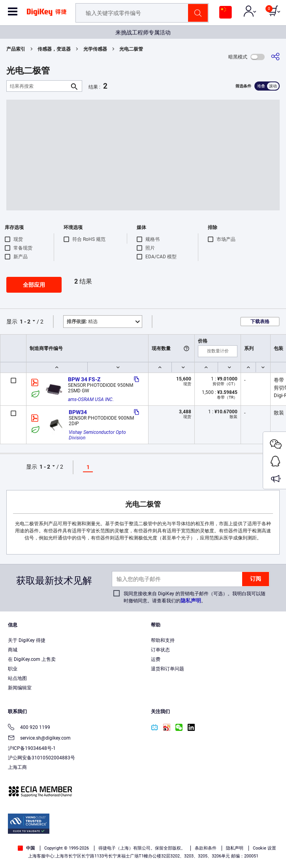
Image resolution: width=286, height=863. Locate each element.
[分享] (275, 57)
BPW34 (78, 412)
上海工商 (17, 767)
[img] (46, 15)
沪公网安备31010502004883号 (41, 758)
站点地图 (17, 678)
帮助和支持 (163, 640)
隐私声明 (191, 601)
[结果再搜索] (38, 86)
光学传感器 (95, 49)
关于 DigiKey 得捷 (26, 640)
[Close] (273, 819)
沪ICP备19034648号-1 (32, 748)
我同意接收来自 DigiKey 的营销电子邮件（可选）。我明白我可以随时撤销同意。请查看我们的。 (194, 597)
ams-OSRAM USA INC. (91, 399)
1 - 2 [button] (25, 321)
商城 (12, 650)
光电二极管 (131, 49)
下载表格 (259, 321)
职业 (12, 669)
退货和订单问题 (167, 669)
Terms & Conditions (165, 834)
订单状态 (160, 650)
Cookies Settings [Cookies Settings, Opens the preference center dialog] (140, 850)
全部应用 (34, 285)
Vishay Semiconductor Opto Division (98, 435)
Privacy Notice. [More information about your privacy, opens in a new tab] (214, 834)
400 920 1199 (29, 728)
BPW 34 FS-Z (84, 379)
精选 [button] (82, 321)
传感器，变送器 (54, 49)
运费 (155, 659)
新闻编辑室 (20, 688)
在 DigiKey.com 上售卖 (32, 659)
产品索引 (15, 49)
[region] (143, 835)
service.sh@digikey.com (39, 738)
